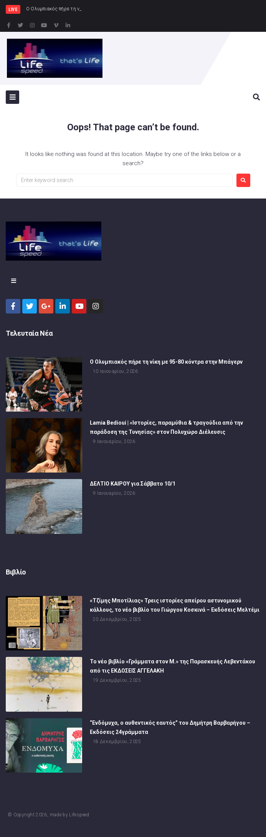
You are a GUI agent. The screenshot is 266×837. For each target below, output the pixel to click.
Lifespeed (79, 814)
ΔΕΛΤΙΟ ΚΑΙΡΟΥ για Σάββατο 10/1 (132, 484)
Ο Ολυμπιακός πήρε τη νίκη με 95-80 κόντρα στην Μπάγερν (166, 362)
